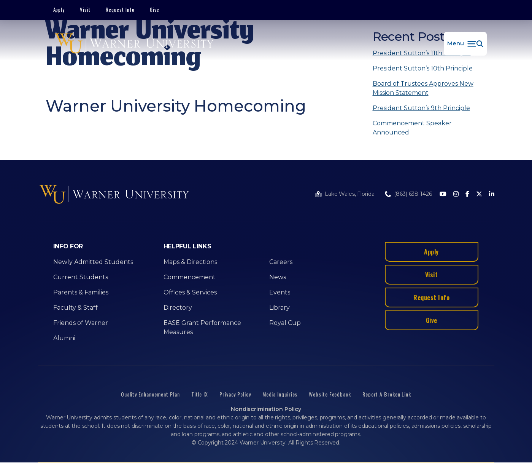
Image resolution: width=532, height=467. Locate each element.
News (277, 277)
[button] (465, 44)
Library (279, 307)
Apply (59, 9)
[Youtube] (443, 194)
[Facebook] (467, 194)
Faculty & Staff (75, 307)
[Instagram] (456, 194)
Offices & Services (190, 292)
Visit (85, 9)
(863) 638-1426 (413, 193)
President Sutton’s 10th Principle (423, 68)
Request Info (120, 9)
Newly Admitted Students (93, 261)
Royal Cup (285, 322)
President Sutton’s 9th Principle (421, 108)
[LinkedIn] (491, 194)
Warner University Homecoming (176, 106)
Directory (178, 307)
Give (154, 9)
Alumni (64, 338)
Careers (280, 261)
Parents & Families (80, 292)
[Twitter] (479, 194)
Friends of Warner (80, 322)
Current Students (80, 277)
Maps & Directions (190, 261)
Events (279, 292)
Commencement (190, 277)
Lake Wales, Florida (349, 193)
